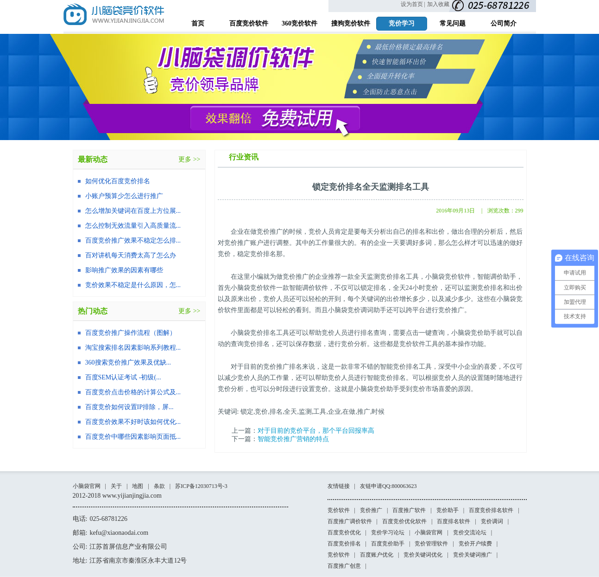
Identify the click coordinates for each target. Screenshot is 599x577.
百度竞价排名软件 (491, 510)
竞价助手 (447, 510)
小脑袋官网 (87, 486)
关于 (116, 486)
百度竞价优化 (344, 532)
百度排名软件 (453, 521)
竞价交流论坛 (469, 532)
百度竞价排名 (344, 543)
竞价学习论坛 (387, 532)
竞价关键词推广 (472, 554)
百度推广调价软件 (350, 521)
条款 (159, 486)
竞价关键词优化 (423, 554)
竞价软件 (339, 510)
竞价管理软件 (431, 543)
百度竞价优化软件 (404, 521)
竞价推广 (371, 510)
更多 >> (189, 159)
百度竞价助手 (387, 543)
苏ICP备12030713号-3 (201, 486)
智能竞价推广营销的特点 (293, 439)
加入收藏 (438, 4)
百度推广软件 (409, 510)
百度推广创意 (344, 566)
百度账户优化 (376, 554)
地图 (137, 486)
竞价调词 (492, 521)
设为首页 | (413, 4)
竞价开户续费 (475, 543)
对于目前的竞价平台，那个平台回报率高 (316, 430)
